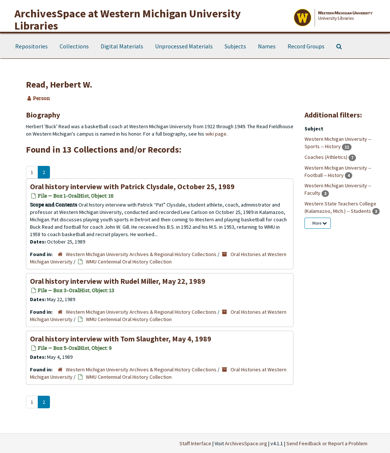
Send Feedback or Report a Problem (326, 443)
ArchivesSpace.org (246, 443)
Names (267, 46)
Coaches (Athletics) (327, 157)
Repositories (31, 46)
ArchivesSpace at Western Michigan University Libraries (127, 19)
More (319, 223)
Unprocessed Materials (184, 46)
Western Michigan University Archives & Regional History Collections (141, 254)
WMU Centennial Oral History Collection (129, 261)
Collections (74, 46)
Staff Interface (195, 443)
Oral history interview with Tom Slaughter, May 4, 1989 (120, 338)
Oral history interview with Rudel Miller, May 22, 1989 (117, 281)
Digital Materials (122, 46)
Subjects (235, 46)
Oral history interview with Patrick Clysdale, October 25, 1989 (132, 186)
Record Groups (306, 46)
